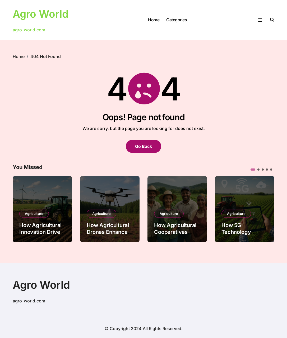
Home (153, 19)
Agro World (41, 13)
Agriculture (34, 213)
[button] (253, 169)
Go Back (143, 146)
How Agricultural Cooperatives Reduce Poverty (175, 232)
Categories (176, 19)
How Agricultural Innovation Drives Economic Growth (41, 232)
